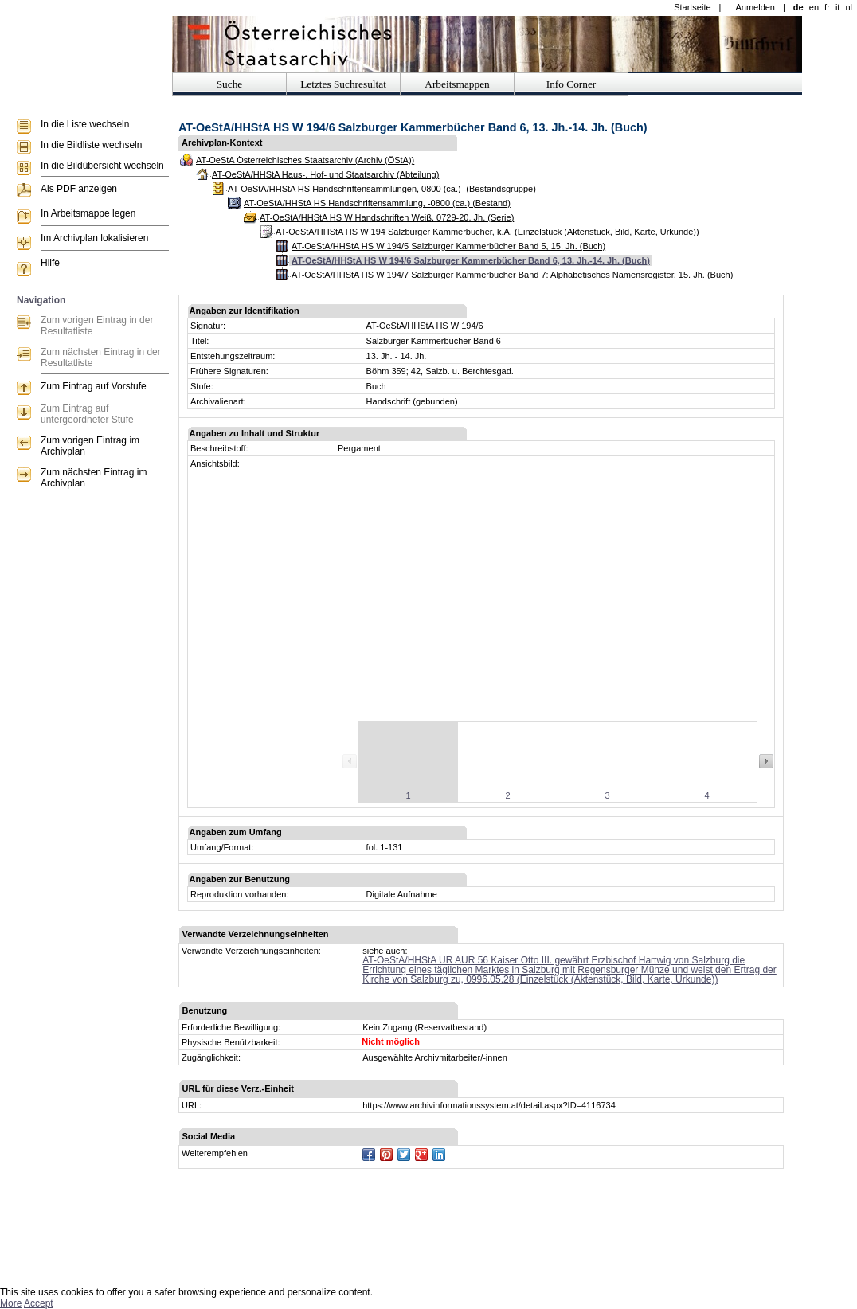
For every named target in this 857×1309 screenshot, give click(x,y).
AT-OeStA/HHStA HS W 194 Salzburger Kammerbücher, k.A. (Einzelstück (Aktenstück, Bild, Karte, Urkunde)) (487, 231)
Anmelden (755, 7)
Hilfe (50, 262)
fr (827, 7)
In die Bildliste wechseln (91, 144)
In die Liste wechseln (85, 124)
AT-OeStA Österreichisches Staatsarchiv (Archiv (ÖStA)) (305, 160)
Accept (38, 1303)
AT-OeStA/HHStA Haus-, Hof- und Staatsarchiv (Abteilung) (325, 174)
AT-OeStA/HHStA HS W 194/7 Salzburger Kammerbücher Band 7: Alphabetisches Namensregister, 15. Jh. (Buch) (512, 274)
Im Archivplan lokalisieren (94, 238)
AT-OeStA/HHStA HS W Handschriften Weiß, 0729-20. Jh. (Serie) (387, 217)
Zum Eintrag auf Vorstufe (94, 386)
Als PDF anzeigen (79, 188)
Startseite (692, 7)
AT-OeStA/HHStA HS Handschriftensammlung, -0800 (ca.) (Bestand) (377, 203)
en (814, 7)
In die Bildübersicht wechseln (102, 165)
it (837, 7)
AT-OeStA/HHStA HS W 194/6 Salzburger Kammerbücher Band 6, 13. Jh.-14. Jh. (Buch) (471, 260)
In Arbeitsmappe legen (88, 213)
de (798, 7)
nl (848, 7)
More (11, 1303)
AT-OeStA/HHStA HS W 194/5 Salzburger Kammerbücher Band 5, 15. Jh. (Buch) (448, 246)
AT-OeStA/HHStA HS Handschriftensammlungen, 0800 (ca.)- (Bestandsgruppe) (382, 188)
